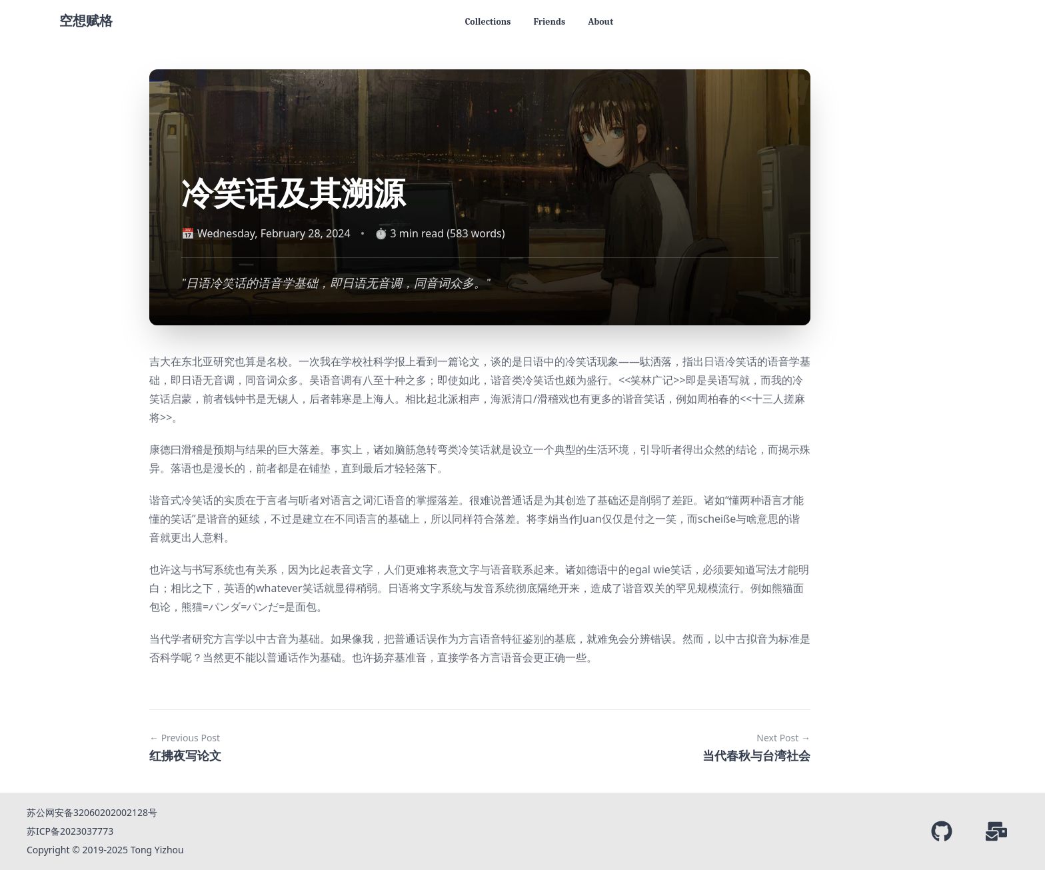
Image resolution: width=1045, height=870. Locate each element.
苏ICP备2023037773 (70, 831)
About (600, 21)
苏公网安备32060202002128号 (92, 812)
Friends (549, 21)
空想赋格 (86, 21)
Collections (488, 21)
